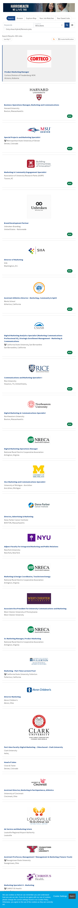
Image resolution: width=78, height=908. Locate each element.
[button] (72, 25)
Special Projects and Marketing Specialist (22, 137)
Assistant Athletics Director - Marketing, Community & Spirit (30, 298)
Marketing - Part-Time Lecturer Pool (20, 671)
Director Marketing (12, 697)
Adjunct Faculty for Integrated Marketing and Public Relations (31, 546)
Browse (20, 18)
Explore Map (31, 18)
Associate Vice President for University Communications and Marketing (35, 608)
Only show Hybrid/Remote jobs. (19, 29)
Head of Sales (10, 762)
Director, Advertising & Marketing (18, 516)
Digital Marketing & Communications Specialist (25, 413)
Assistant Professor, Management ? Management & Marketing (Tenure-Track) (38, 857)
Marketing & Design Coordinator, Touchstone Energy (27, 576)
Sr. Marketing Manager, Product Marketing (22, 638)
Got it (72, 896)
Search (11, 18)
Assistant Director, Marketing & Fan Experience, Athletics (29, 790)
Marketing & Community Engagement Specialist (25, 172)
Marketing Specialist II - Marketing (19, 885)
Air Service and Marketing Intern (18, 829)
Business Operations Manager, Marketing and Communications (31, 105)
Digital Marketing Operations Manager (21, 449)
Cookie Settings (60, 896)
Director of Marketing (13, 259)
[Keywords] (18, 25)
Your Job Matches (47, 18)
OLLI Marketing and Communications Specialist (24, 482)
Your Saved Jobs (63, 18)
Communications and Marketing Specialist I (23, 377)
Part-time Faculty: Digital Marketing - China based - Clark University (33, 747)
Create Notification (66, 39)
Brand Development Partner (16, 223)
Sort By (6, 39)
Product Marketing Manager (16, 72)
